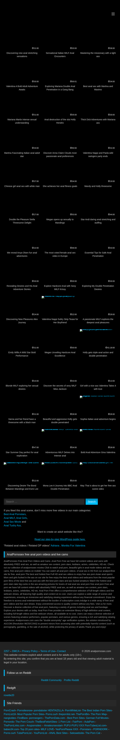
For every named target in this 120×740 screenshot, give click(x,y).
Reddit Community (51, 680)
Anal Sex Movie (12, 521)
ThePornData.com (55, 718)
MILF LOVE (47, 729)
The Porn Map (98, 714)
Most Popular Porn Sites (30, 714)
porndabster (40, 710)
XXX (82, 725)
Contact (62, 651)
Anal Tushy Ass (12, 525)
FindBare (22, 718)
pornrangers (36, 718)
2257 (6, 651)
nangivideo (10, 718)
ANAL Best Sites (58, 733)
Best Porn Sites (75, 718)
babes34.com (11, 729)
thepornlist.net (67, 714)
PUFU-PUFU (71, 725)
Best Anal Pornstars (15, 514)
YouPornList (41, 733)
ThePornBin (82, 714)
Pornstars (86, 729)
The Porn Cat (93, 733)
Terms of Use (47, 651)
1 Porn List (64, 721)
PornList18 (10, 714)
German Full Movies (97, 718)
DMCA (16, 651)
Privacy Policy (30, 651)
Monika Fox (68, 545)
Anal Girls (21, 518)
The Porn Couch (24, 721)
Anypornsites (34, 725)
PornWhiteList (73, 710)
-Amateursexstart (52, 725)
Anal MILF (9, 518)
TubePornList (24, 733)
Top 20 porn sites (29, 729)
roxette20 (9, 695)
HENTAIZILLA (55, 710)
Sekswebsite (77, 733)
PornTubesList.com (95, 725)
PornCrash (10, 710)
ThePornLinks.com (14, 725)
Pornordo (9, 721)
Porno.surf (51, 714)
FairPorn (78, 721)
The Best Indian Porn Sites (97, 710)
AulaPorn (89, 721)
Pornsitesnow (24, 710)
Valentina (80, 545)
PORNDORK (100, 729)
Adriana (55, 545)
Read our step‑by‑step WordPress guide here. (60, 539)
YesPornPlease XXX (67, 729)
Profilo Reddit (71, 680)
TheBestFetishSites (46, 721)
